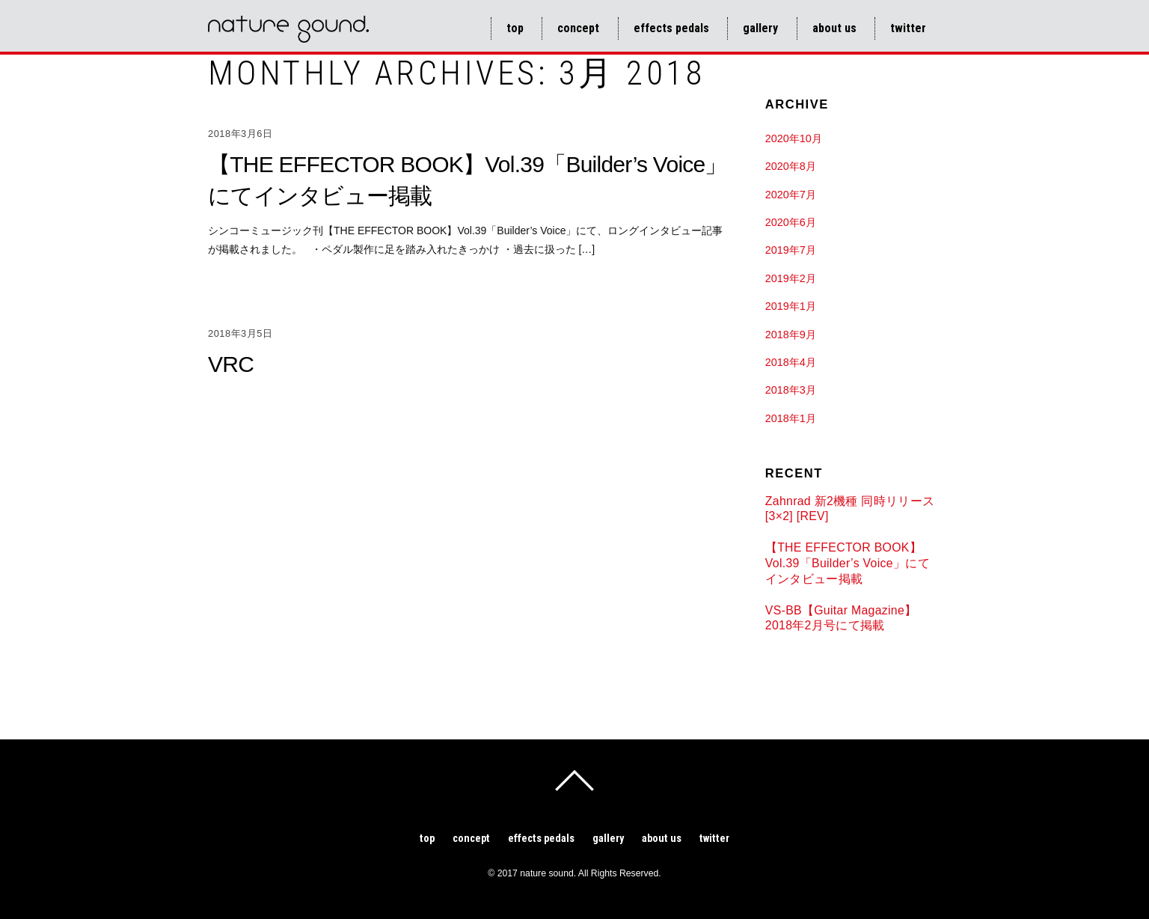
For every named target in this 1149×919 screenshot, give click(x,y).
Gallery (760, 28)
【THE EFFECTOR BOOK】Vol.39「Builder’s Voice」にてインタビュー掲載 (847, 562)
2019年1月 (790, 306)
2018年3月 (790, 390)
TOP (515, 28)
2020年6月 (790, 222)
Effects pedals (671, 28)
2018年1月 (790, 418)
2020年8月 (790, 166)
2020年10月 (793, 138)
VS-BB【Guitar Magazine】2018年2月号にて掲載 (841, 618)
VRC (231, 364)
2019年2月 (790, 278)
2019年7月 (790, 250)
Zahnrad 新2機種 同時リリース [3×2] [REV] (850, 509)
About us (834, 28)
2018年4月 (790, 362)
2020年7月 (790, 195)
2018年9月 (790, 335)
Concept (578, 28)
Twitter (908, 28)
